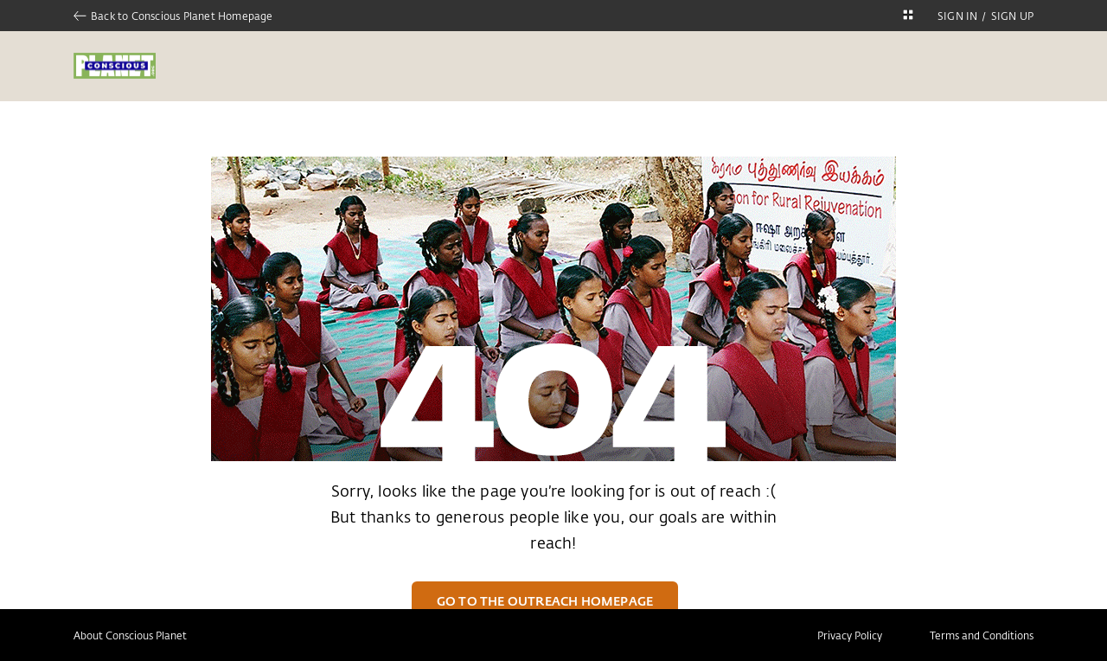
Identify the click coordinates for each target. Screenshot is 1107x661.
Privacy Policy (849, 635)
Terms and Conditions (981, 635)
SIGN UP (1012, 15)
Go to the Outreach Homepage (545, 601)
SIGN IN (957, 15)
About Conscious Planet (130, 635)
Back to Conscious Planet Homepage (173, 15)
